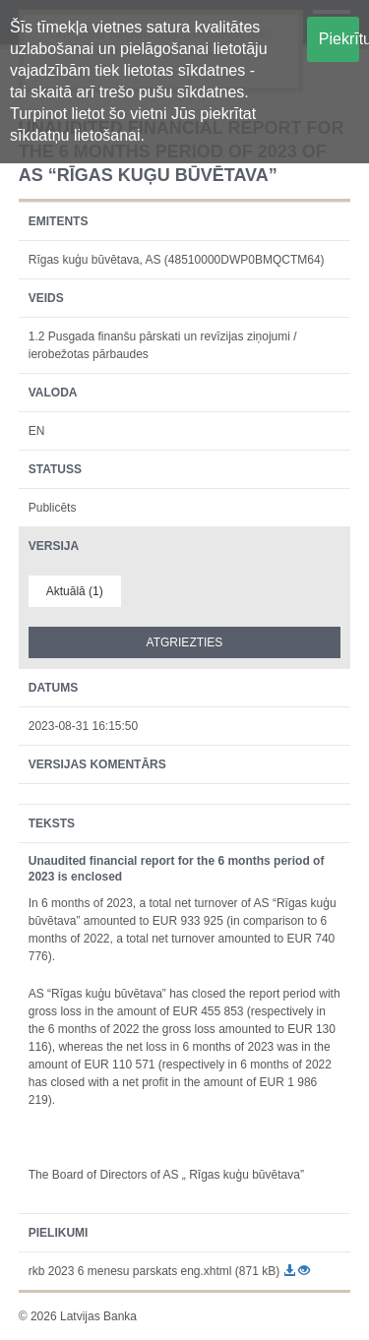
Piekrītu (339, 38)
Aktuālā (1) (74, 591)
